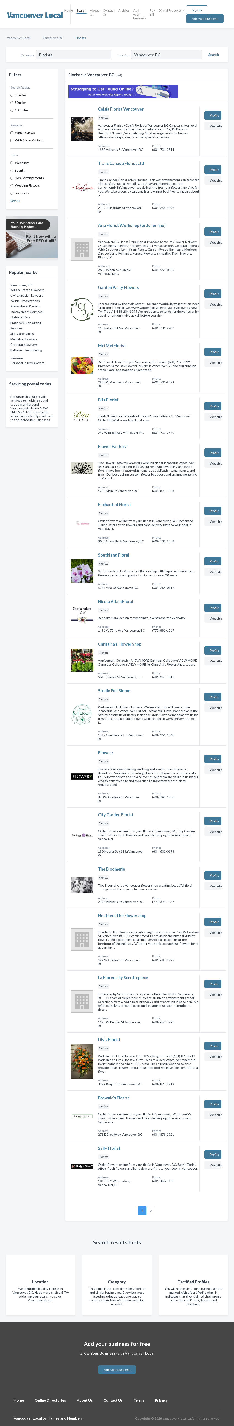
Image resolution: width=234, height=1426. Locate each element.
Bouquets (22, 193)
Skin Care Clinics (22, 334)
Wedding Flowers (27, 185)
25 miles (21, 95)
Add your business (139, 14)
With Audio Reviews (29, 140)
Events (20, 170)
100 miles (21, 110)
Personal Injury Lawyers (27, 363)
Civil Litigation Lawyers (26, 295)
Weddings (22, 163)
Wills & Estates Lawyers (27, 290)
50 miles (21, 102)
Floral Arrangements (29, 178)
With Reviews (25, 133)
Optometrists (20, 317)
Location (123, 55)
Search (81, 10)
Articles (124, 10)
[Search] (213, 54)
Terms (138, 1400)
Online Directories (50, 1400)
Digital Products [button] (170, 10)
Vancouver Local (18, 38)
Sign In (197, 10)
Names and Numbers (65, 1418)
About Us (94, 12)
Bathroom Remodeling (26, 350)
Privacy (161, 1400)
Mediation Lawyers (23, 339)
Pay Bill (152, 12)
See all (15, 200)
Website (215, 126)
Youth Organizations (25, 301)
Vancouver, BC (53, 38)
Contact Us (109, 12)
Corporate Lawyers (24, 344)
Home (68, 10)
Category (27, 55)
